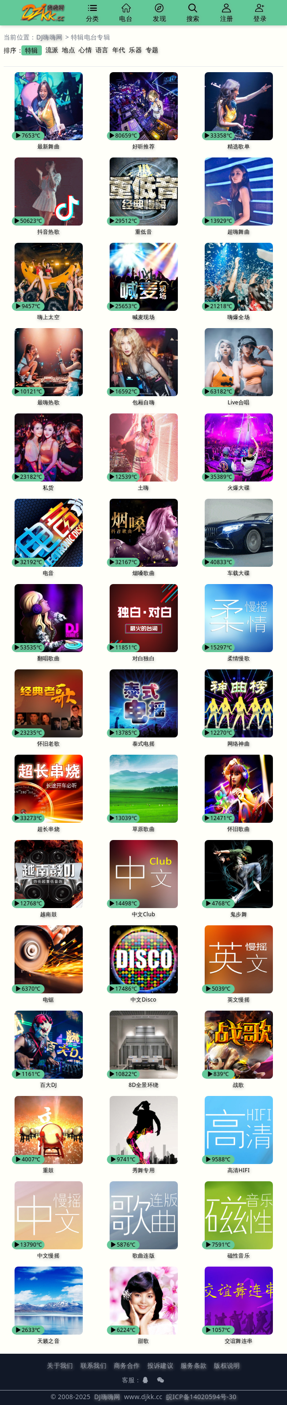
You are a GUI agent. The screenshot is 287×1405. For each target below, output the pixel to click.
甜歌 (143, 1341)
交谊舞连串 (239, 1341)
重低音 (143, 232)
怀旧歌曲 (238, 829)
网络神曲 (238, 743)
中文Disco (143, 999)
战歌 (238, 1085)
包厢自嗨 (143, 402)
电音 (48, 573)
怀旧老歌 (48, 743)
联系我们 (93, 1365)
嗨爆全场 (238, 317)
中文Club (143, 914)
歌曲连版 (143, 1255)
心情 (85, 49)
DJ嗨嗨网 (49, 37)
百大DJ (48, 1085)
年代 (119, 49)
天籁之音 (48, 1341)
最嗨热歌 (48, 402)
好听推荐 (143, 146)
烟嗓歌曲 (143, 573)
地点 (68, 49)
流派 (52, 49)
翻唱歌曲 (48, 658)
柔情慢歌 (238, 658)
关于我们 (60, 1365)
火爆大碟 (238, 487)
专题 (152, 49)
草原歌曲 (143, 829)
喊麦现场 (143, 317)
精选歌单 (238, 146)
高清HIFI (238, 1170)
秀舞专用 (143, 1170)
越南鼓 (48, 914)
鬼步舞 (238, 914)
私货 (48, 487)
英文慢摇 (238, 999)
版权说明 (227, 1365)
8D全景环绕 (143, 1085)
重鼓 (48, 1170)
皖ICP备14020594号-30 (201, 1396)
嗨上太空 (48, 317)
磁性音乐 (238, 1255)
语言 (102, 49)
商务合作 (127, 1365)
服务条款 (193, 1365)
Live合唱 (238, 402)
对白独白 (143, 658)
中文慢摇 (48, 1255)
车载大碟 (238, 573)
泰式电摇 (143, 743)
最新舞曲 (48, 146)
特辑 (31, 50)
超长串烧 (48, 829)
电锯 (48, 999)
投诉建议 (160, 1365)
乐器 (135, 49)
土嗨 (143, 487)
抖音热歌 (48, 232)
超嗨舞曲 (238, 232)
